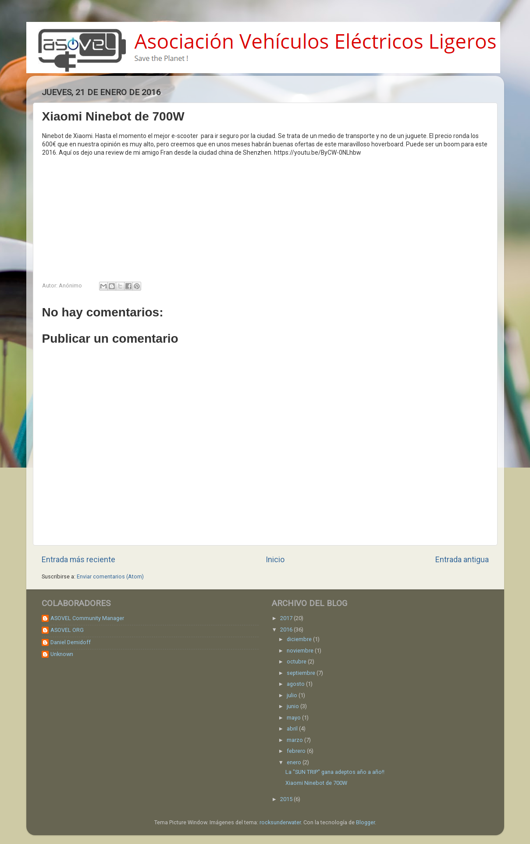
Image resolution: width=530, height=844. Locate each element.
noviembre (301, 650)
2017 (287, 618)
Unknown (61, 654)
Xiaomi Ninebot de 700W (316, 783)
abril (293, 728)
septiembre (302, 673)
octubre (297, 661)
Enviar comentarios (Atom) (110, 576)
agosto (296, 684)
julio (293, 695)
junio (293, 706)
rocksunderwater (280, 822)
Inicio (275, 559)
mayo (294, 717)
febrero (297, 751)
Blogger (365, 822)
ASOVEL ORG (67, 630)
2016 (287, 629)
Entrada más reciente (78, 559)
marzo (295, 740)
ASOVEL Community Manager (87, 618)
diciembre (300, 639)
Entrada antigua (462, 559)
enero (294, 762)
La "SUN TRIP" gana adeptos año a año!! (334, 772)
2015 (287, 799)
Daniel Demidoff (70, 642)
